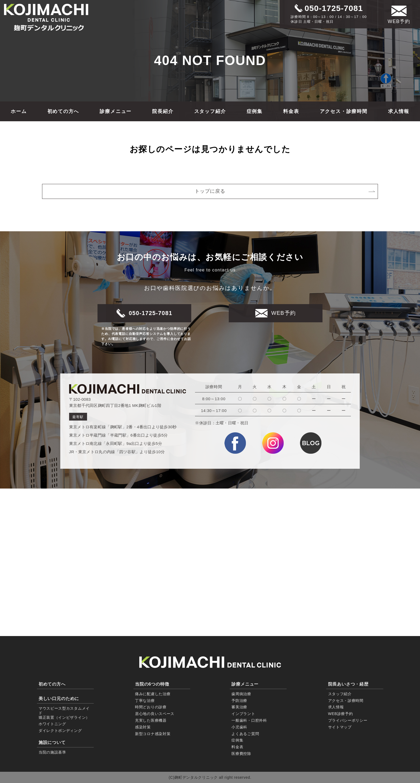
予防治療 (239, 700)
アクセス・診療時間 (344, 111)
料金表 (291, 111)
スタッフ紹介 (210, 111)
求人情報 (398, 111)
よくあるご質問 (245, 734)
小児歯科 (239, 727)
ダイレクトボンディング (60, 730)
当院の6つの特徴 (152, 684)
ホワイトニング (52, 724)
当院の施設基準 (52, 752)
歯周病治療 (241, 694)
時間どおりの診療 (151, 707)
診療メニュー (116, 111)
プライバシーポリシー (348, 720)
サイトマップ (340, 727)
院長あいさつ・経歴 (348, 684)
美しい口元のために (59, 698)
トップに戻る (285, 191)
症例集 (254, 111)
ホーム (19, 111)
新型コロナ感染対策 (152, 734)
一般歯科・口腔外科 (249, 720)
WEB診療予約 (340, 714)
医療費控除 (241, 753)
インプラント (243, 714)
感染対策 (143, 727)
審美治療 (239, 707)
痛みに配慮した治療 (152, 694)
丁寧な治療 (145, 700)
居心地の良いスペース (154, 714)
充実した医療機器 (151, 720)
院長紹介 (162, 111)
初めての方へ (63, 111)
